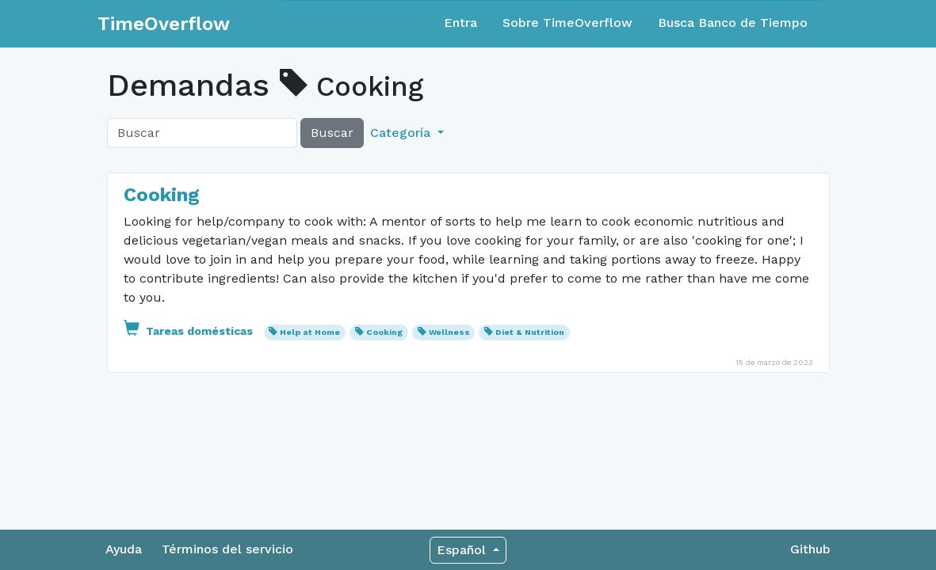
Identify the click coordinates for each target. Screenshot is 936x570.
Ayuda (123, 549)
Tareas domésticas (190, 331)
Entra (460, 22)
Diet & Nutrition (529, 332)
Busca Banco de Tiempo (733, 22)
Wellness (449, 332)
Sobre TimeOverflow (567, 22)
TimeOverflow (163, 24)
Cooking (162, 195)
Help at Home (310, 332)
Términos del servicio (227, 549)
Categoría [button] (402, 132)
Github (810, 549)
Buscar (332, 132)
